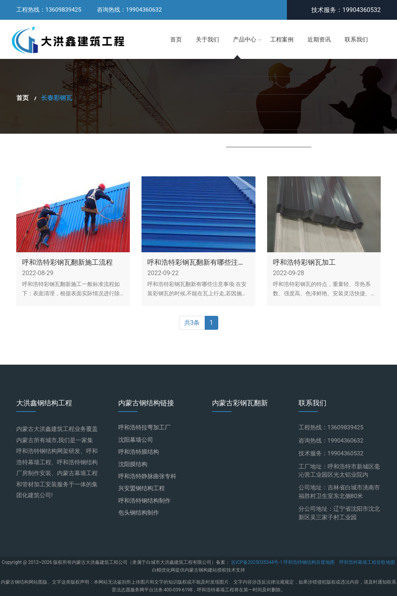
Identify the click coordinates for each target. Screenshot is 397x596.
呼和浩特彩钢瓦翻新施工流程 (67, 262)
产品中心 (244, 39)
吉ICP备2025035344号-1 (257, 562)
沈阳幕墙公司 (135, 440)
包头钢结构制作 (138, 512)
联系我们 (356, 39)
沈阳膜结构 (132, 464)
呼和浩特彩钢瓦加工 (304, 262)
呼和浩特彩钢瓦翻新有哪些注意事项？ (196, 262)
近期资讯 (319, 39)
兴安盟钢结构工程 (141, 488)
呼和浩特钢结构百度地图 (309, 562)
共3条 (192, 322)
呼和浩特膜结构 (138, 452)
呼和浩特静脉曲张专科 (147, 476)
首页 (176, 39)
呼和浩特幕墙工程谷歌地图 (367, 562)
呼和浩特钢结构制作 (144, 500)
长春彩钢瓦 (56, 98)
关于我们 (207, 39)
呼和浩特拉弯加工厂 (144, 427)
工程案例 (281, 39)
